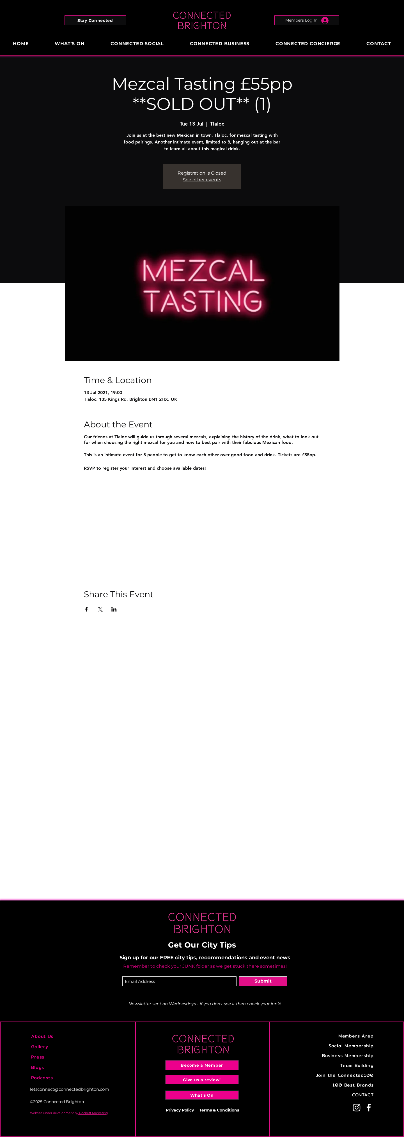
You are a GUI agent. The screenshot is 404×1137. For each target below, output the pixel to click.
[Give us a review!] (202, 1079)
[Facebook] (369, 1108)
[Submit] (263, 981)
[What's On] (202, 1095)
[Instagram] (357, 1108)
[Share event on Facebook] (86, 609)
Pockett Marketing (93, 1113)
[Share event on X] (100, 609)
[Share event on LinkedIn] (114, 609)
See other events (202, 179)
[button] (95, 20)
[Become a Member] (202, 1065)
